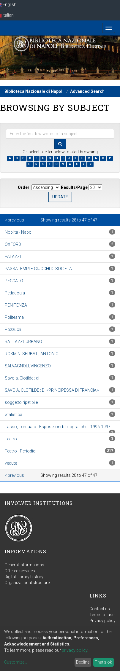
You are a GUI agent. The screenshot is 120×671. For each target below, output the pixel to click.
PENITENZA (16, 305)
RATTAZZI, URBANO (23, 341)
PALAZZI (13, 256)
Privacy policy (102, 620)
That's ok (103, 662)
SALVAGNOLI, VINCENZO (28, 366)
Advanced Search (87, 91)
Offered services (19, 570)
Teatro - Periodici (20, 451)
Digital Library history (23, 576)
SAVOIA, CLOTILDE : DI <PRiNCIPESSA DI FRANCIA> (52, 390)
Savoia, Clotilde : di (22, 378)
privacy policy (74, 650)
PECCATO (14, 280)
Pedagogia (15, 293)
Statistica (13, 414)
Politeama (14, 317)
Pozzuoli (13, 329)
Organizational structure (27, 582)
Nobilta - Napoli (19, 232)
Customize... (15, 662)
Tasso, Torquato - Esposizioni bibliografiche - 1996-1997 (57, 426)
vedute (11, 463)
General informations (24, 564)
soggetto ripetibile (21, 402)
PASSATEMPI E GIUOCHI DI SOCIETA (38, 268)
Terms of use (101, 614)
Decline (82, 662)
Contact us (99, 608)
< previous (14, 220)
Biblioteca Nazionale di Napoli (34, 91)
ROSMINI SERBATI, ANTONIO (32, 353)
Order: (24, 187)
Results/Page (74, 187)
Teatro (11, 438)
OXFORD (13, 244)
